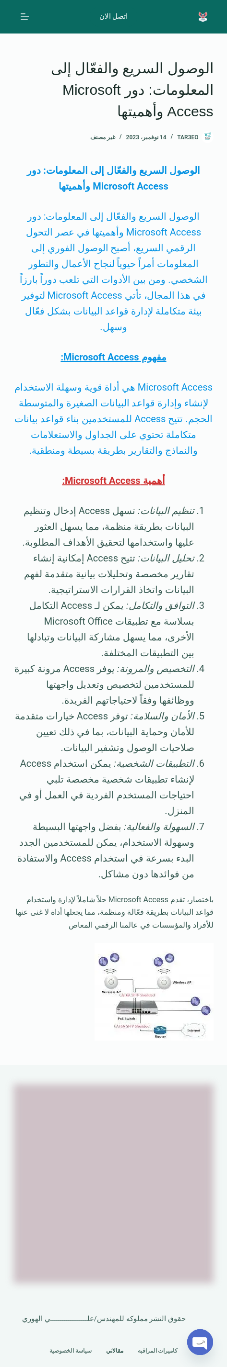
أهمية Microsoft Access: (113, 480)
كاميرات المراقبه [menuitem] (158, 1350)
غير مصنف (102, 137)
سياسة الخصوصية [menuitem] (70, 1350)
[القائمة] (25, 16)
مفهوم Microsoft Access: (113, 357)
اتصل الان (113, 16)
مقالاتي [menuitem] (114, 1350)
